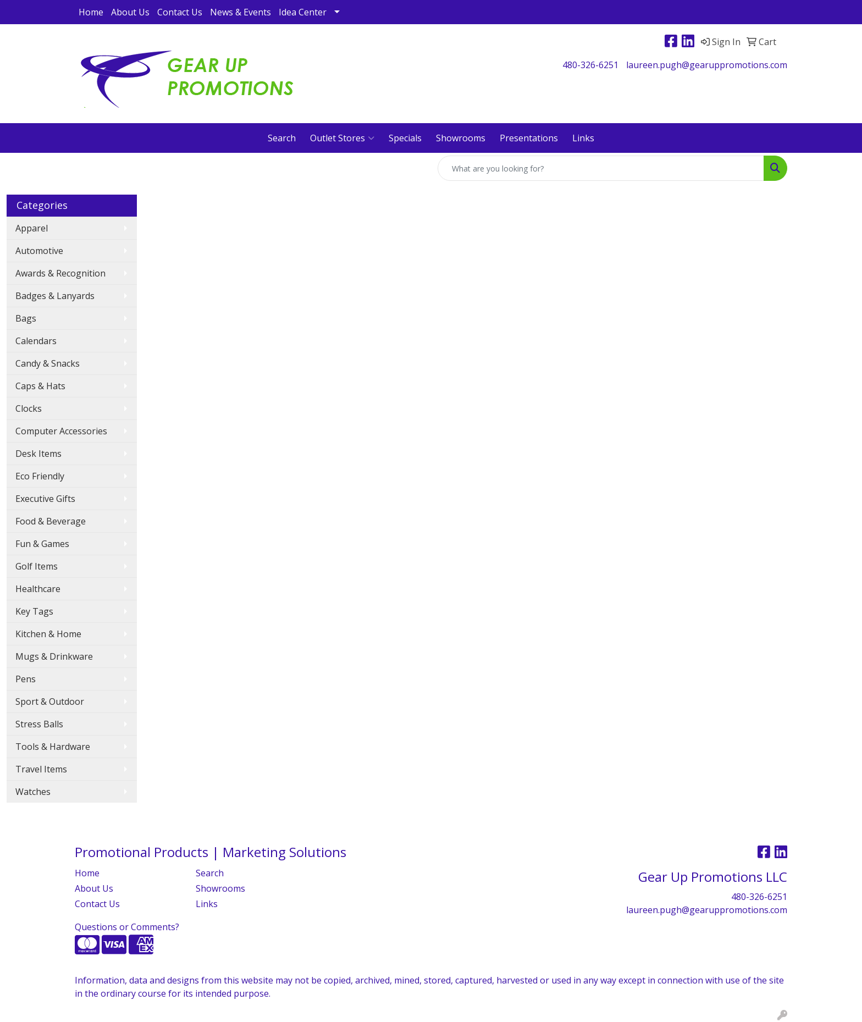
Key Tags (34, 611)
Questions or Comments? (127, 927)
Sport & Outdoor (49, 701)
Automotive (39, 251)
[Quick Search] (601, 168)
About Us (130, 12)
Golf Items (36, 566)
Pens (25, 679)
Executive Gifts (45, 499)
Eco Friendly (39, 476)
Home (91, 12)
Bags (25, 318)
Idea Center (303, 12)
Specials (405, 138)
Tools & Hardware (52, 747)
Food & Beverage (50, 521)
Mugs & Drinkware (54, 656)
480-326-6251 (590, 65)
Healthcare (37, 589)
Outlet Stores (342, 138)
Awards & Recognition (60, 273)
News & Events (240, 12)
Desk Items (38, 454)
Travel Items (41, 769)
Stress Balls (39, 724)
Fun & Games (42, 544)
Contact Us (179, 12)
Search (282, 138)
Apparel (31, 228)
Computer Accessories (61, 431)
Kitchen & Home (48, 634)
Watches (33, 792)
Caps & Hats (40, 386)
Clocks (28, 408)
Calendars (36, 341)
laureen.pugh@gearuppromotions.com (706, 65)
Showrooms (460, 138)
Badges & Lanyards (55, 296)
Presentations (529, 138)
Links (583, 138)
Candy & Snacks (47, 363)
